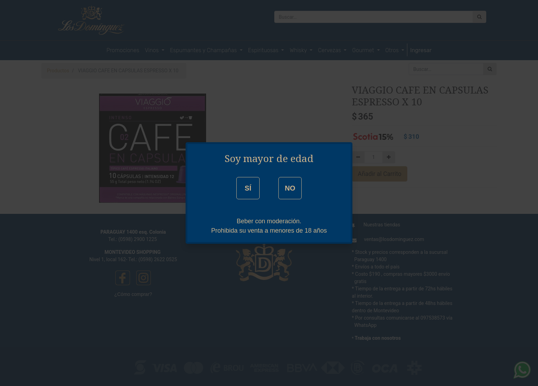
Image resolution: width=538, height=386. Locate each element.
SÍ (248, 188)
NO (290, 188)
